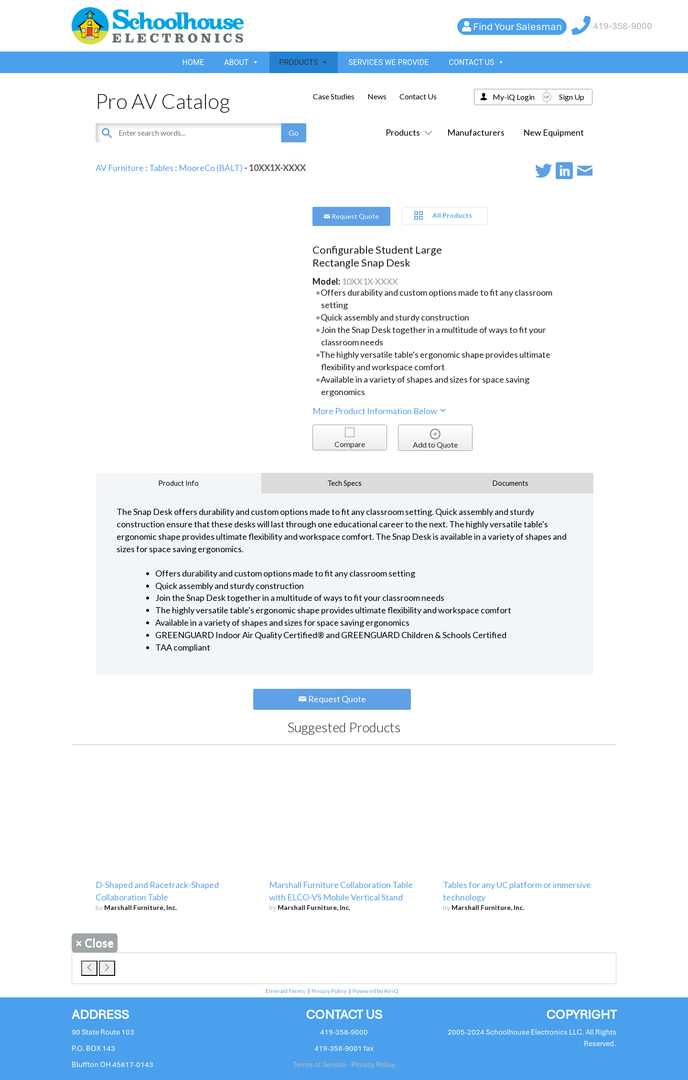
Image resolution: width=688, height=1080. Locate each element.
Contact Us (418, 96)
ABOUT (241, 62)
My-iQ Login (514, 96)
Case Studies (334, 96)
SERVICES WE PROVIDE (388, 62)
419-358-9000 (622, 26)
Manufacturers (476, 132)
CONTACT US (477, 62)
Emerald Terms (285, 990)
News (377, 96)
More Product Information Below (379, 411)
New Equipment (553, 132)
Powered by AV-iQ (375, 990)
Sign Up (571, 96)
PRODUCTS (303, 62)
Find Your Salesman (517, 26)
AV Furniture (120, 167)
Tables (161, 167)
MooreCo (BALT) (211, 167)
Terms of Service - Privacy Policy (344, 1064)
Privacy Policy (329, 990)
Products (407, 132)
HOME (193, 62)
